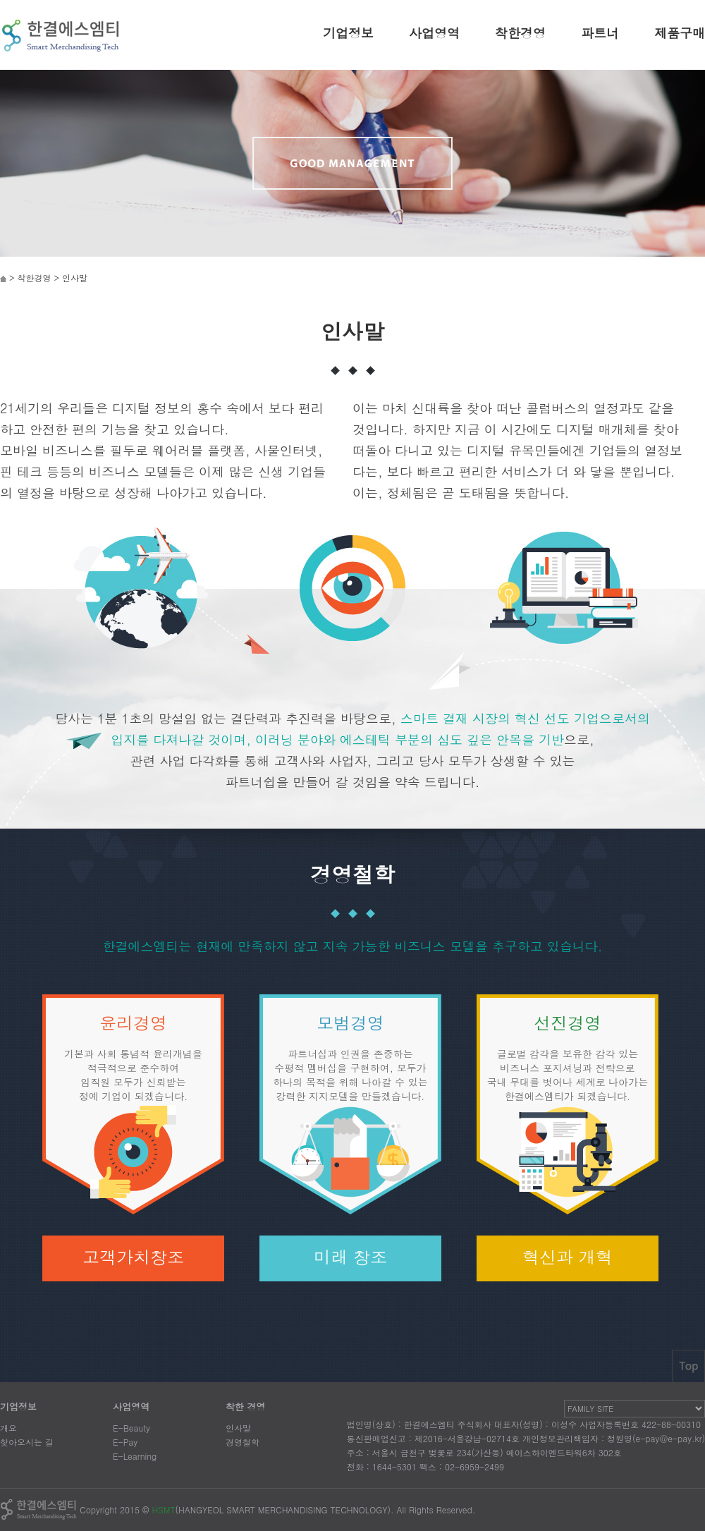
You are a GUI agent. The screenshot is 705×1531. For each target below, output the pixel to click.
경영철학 (242, 1442)
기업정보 (348, 33)
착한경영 (520, 33)
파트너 (600, 33)
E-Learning (135, 1456)
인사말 (238, 1428)
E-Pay (125, 1442)
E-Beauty (131, 1428)
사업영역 (434, 33)
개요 (8, 1428)
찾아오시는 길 (27, 1442)
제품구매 (679, 33)
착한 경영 (245, 1406)
